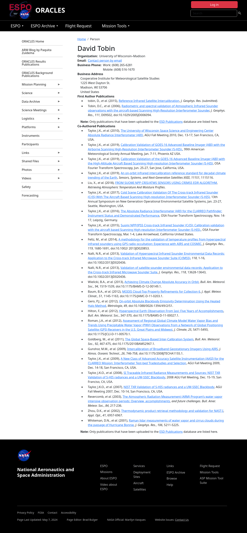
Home (81, 39)
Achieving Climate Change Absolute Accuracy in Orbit (161, 282)
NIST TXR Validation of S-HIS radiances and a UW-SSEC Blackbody (169, 387)
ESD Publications (171, 122)
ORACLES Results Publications (34, 63)
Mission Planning (40, 85)
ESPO (16, 26)
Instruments (31, 136)
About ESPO (108, 478)
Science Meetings (40, 111)
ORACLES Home (33, 41)
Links (40, 154)
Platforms (40, 128)
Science (40, 94)
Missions (106, 472)
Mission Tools (115, 26)
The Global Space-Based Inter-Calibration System (159, 339)
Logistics (40, 119)
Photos (40, 171)
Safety (26, 187)
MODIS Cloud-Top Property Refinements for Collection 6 (161, 292)
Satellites (139, 489)
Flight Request (78, 26)
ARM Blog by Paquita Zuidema (36, 51)
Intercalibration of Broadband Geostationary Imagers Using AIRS (172, 349)
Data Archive (40, 102)
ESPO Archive (44, 26)
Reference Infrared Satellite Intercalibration (149, 101)
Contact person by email (105, 60)
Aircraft (138, 483)
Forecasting (30, 195)
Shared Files (40, 162)
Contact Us (182, 519)
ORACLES (50, 10)
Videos (40, 179)
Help (170, 485)
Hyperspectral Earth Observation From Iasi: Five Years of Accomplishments (171, 311)
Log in (214, 5)
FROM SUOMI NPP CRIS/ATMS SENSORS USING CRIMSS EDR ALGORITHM (166, 183)
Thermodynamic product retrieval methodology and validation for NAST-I (172, 411)
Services (139, 466)
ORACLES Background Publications (37, 74)
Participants (30, 144)
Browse (172, 478)
